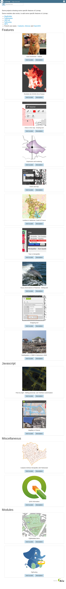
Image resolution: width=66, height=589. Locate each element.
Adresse (28, 26)
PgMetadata (8, 18)
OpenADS (37, 26)
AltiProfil (7, 20)
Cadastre (21, 26)
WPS (6, 24)
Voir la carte (29, 60)
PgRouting (8, 22)
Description (39, 60)
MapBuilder (8, 16)
